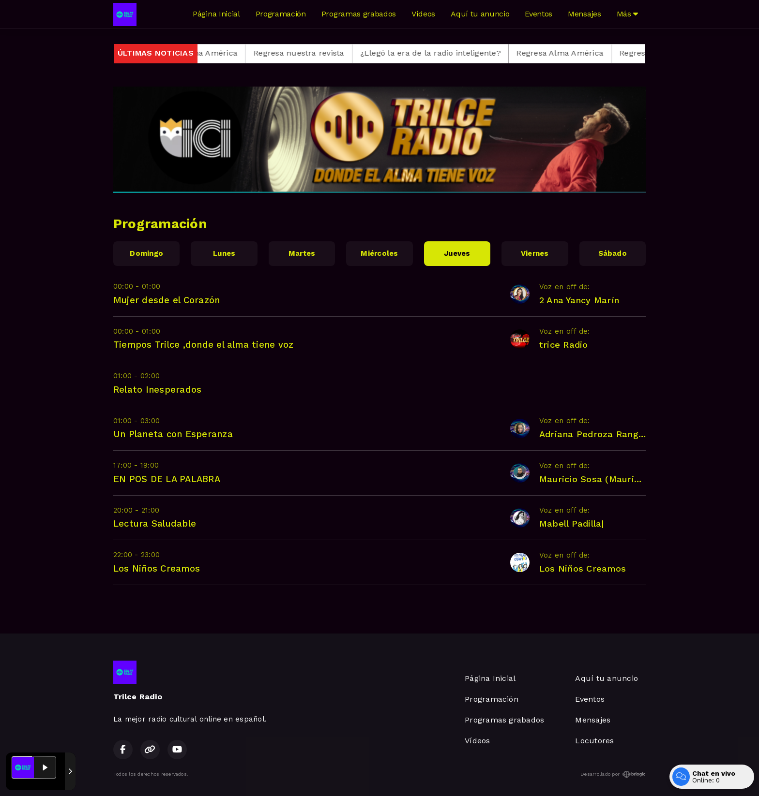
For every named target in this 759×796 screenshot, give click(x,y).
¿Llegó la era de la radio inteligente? (440, 53)
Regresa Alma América (203, 53)
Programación (281, 13)
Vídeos (423, 13)
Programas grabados (358, 13)
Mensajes (584, 13)
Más (627, 13)
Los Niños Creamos (156, 568)
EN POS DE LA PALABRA (166, 479)
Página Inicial (216, 13)
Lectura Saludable (154, 523)
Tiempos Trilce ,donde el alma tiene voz (203, 344)
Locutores (594, 740)
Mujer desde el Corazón (166, 300)
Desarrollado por (613, 774)
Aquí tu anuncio (480, 13)
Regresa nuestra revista (308, 53)
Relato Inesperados (157, 389)
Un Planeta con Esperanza (173, 434)
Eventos (538, 13)
